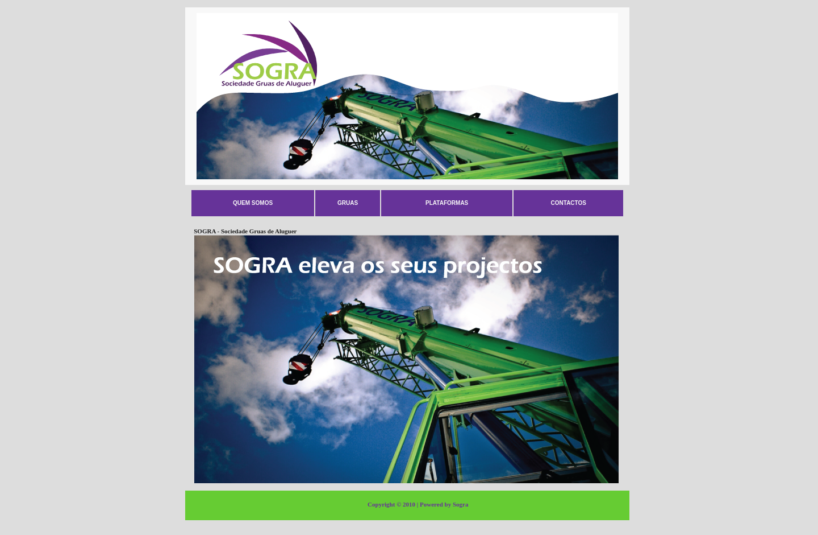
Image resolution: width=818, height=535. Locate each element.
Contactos (568, 203)
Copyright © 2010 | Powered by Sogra (418, 504)
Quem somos (253, 203)
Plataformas (446, 203)
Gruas (347, 203)
